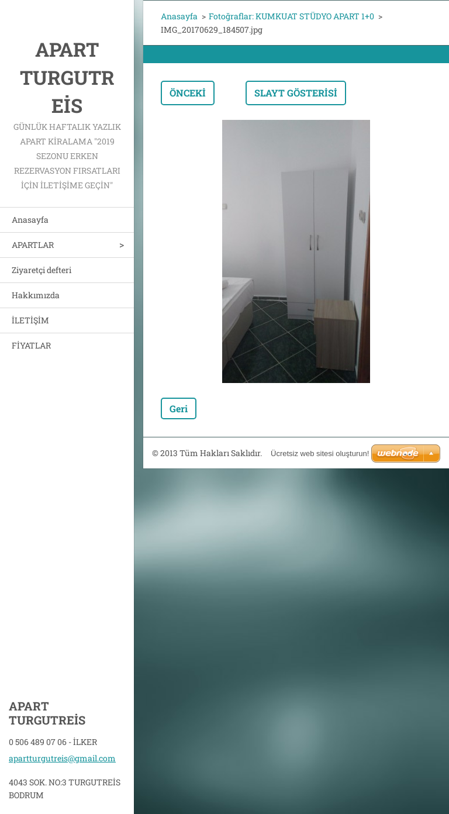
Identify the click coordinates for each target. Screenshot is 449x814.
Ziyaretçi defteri (41, 269)
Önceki (188, 93)
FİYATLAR (31, 345)
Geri (179, 408)
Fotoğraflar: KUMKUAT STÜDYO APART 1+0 (291, 16)
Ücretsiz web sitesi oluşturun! (320, 453)
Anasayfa (30, 219)
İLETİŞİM (30, 320)
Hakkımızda (36, 295)
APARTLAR (33, 244)
